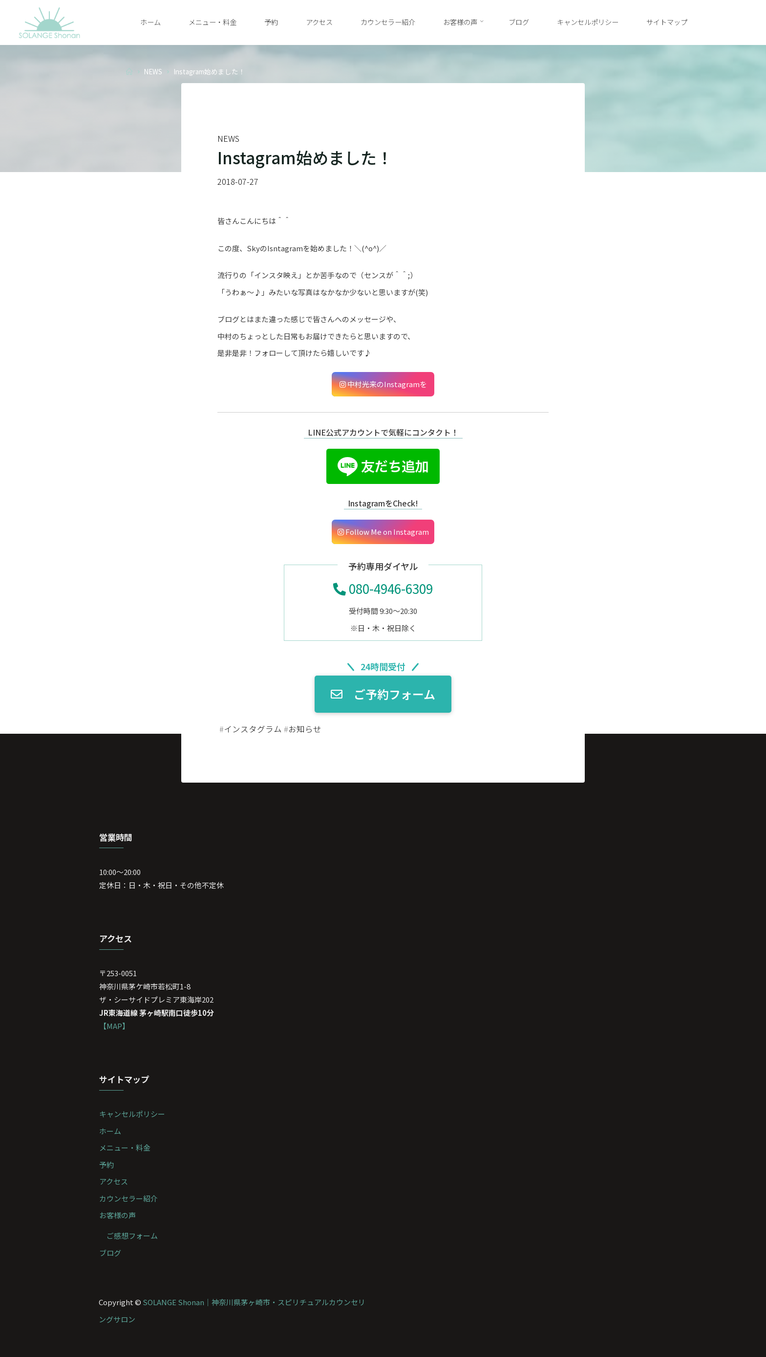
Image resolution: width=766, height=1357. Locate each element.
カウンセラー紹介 (128, 1198)
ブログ (110, 1253)
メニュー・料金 (124, 1147)
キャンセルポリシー (132, 1114)
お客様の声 (117, 1215)
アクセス (113, 1181)
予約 (106, 1165)
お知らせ (304, 729)
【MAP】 (114, 1026)
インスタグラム (253, 729)
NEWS (153, 71)
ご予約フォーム (383, 694)
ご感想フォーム (132, 1235)
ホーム (110, 1131)
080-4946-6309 (383, 588)
